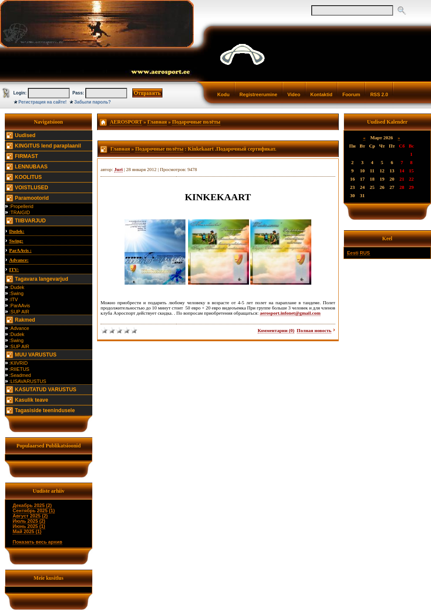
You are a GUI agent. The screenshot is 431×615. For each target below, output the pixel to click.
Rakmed (25, 320)
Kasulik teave (31, 400)
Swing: (16, 240)
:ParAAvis (19, 305)
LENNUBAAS (31, 167)
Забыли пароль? (92, 102)
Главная (157, 122)
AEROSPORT (126, 122)
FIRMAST (26, 156)
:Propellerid (21, 206)
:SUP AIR (19, 311)
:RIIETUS (19, 369)
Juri (118, 169)
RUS (365, 252)
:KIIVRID (18, 363)
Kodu (223, 94)
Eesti (352, 252)
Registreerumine (258, 94)
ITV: (14, 269)
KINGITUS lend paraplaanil (48, 146)
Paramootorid (32, 198)
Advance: (19, 259)
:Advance (19, 328)
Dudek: (16, 231)
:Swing (16, 293)
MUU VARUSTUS (36, 355)
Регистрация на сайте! (42, 102)
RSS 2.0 (379, 94)
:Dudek (16, 287)
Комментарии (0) (276, 330)
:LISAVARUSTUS (27, 381)
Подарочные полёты (196, 122)
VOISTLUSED (31, 188)
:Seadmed (20, 375)
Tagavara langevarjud (41, 279)
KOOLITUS (28, 177)
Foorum (351, 94)
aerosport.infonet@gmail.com (290, 313)
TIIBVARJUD (30, 221)
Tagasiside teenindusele (45, 410)
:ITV (13, 299)
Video (293, 94)
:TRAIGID (19, 212)
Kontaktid (321, 94)
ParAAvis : (20, 250)
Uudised (25, 135)
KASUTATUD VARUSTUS (45, 389)
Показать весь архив (37, 541)
